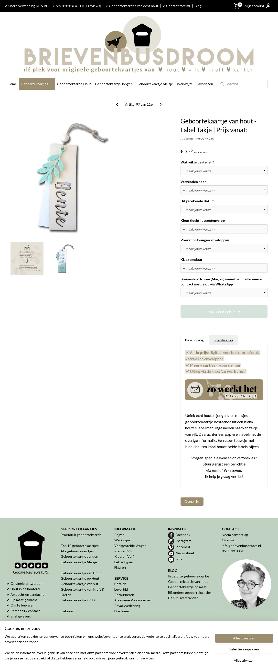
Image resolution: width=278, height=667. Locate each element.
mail (215, 470)
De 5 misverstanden (183, 598)
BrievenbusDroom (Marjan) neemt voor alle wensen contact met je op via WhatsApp (222, 281)
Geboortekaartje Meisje (155, 84)
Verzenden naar (193, 182)
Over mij (228, 540)
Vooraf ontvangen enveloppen (205, 240)
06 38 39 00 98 (233, 551)
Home (12, 84)
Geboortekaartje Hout (74, 84)
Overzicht (192, 501)
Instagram (183, 541)
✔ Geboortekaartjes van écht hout (131, 6)
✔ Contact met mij (176, 6)
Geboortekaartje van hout (188, 581)
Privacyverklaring (127, 606)
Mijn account (258, 6)
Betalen (120, 584)
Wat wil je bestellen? (197, 162)
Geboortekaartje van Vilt (80, 584)
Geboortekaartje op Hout (80, 578)
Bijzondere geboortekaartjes (190, 592)
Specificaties (223, 340)
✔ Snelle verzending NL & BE (26, 6)
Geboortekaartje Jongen (114, 84)
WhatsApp (232, 470)
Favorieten (205, 84)
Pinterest (183, 547)
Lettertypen (123, 562)
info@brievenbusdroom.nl (241, 546)
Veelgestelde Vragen (130, 546)
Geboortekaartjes (37, 84)
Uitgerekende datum (197, 201)
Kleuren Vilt (123, 551)
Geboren (67, 611)
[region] (107, 647)
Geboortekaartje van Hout (81, 573)
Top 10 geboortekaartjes (80, 546)
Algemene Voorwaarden (132, 600)
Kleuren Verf (124, 556)
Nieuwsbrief (185, 553)
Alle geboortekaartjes (77, 551)
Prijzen (119, 535)
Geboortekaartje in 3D (78, 600)
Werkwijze (185, 84)
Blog (198, 6)
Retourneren (124, 595)
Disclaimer (122, 611)
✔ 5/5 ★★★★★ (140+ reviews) (76, 6)
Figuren (120, 567)
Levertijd (121, 589)
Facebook (183, 535)
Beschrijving (194, 340)
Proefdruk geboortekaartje (81, 535)
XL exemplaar (192, 259)
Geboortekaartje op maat (187, 587)
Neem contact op (235, 535)
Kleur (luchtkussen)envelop (203, 220)
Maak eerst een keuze (224, 311)
